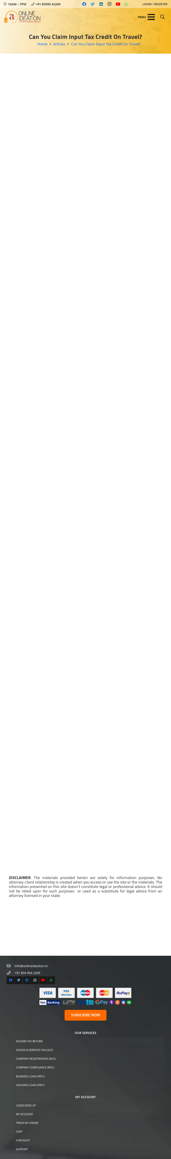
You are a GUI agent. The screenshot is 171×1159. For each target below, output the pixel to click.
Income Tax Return (29, 1041)
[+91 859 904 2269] (11, 972)
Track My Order (27, 1123)
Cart (19, 1132)
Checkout (23, 1140)
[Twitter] (93, 4)
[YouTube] (118, 4)
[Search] (162, 17)
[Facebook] (84, 4)
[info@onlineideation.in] (11, 966)
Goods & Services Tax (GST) (34, 1050)
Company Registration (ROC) (36, 1059)
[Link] (23, 17)
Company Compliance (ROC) (35, 1067)
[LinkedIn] (101, 4)
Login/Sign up (26, 1105)
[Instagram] (110, 4)
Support (22, 1149)
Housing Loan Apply (30, 1085)
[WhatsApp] (126, 4)
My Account (24, 1114)
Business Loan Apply (30, 1076)
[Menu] (146, 17)
